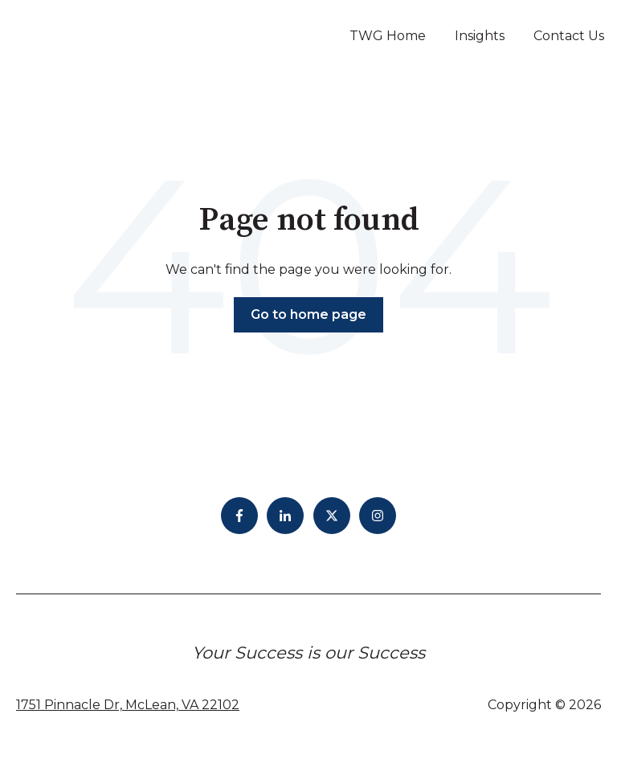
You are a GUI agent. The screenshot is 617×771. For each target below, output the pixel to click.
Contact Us (568, 35)
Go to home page (308, 314)
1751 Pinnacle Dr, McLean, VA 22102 (127, 704)
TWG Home (387, 35)
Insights (480, 35)
